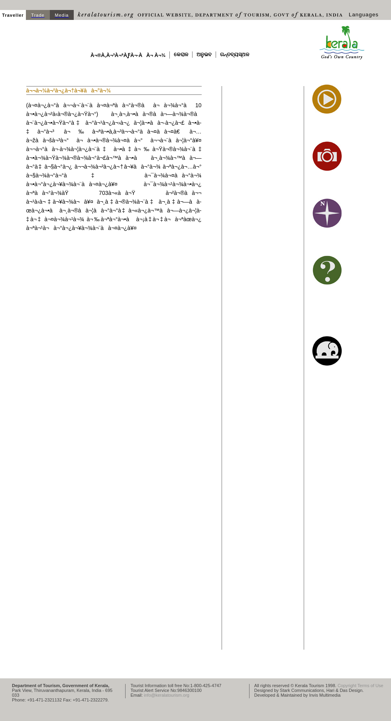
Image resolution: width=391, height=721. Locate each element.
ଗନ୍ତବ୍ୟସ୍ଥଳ (234, 54)
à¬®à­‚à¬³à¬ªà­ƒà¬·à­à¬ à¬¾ (127, 55)
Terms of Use (370, 685)
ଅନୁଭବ (204, 54)
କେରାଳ (181, 54)
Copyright (347, 685)
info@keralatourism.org (166, 695)
